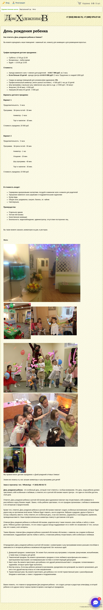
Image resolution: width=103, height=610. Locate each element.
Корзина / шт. (91, 3)
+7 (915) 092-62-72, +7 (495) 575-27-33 (83, 17)
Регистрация (18, 3)
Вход (6, 3)
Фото (34, 9)
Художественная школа (9, 9)
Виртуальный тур (25, 9)
